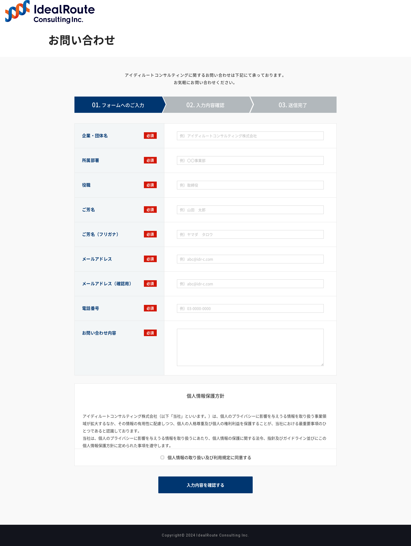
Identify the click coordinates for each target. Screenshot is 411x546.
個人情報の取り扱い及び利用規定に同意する (209, 457)
